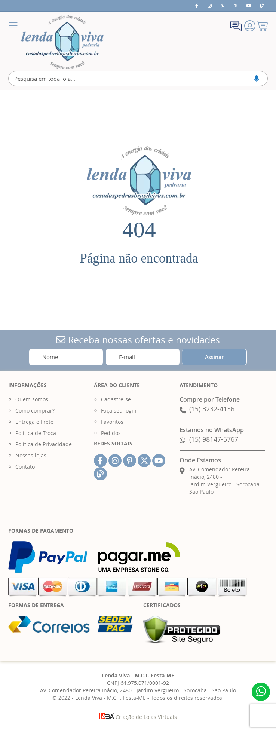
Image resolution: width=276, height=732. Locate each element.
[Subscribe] (214, 357)
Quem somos (31, 399)
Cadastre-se (116, 399)
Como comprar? (35, 410)
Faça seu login (119, 410)
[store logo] (62, 42)
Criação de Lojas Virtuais (138, 716)
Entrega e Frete (34, 421)
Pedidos (111, 433)
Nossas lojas (30, 455)
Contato (25, 466)
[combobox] (138, 78)
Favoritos (112, 421)
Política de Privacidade (43, 444)
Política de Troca (35, 433)
